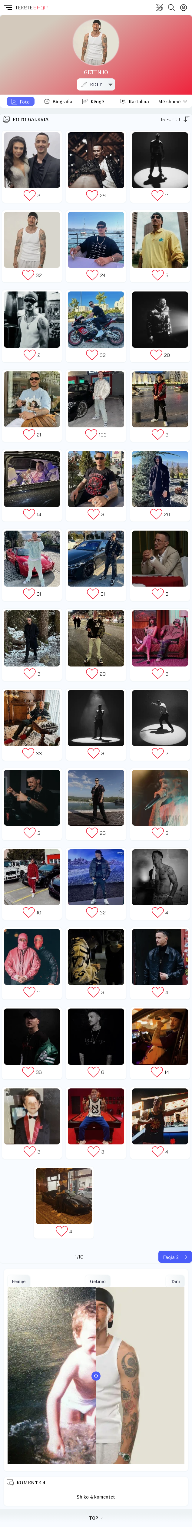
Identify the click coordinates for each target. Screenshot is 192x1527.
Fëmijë (18, 1281)
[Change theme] (159, 8)
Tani (175, 1281)
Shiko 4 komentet (96, 1496)
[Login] (183, 8)
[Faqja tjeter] (175, 1257)
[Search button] (171, 8)
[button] (7, 7)
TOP (96, 1518)
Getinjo (98, 1281)
